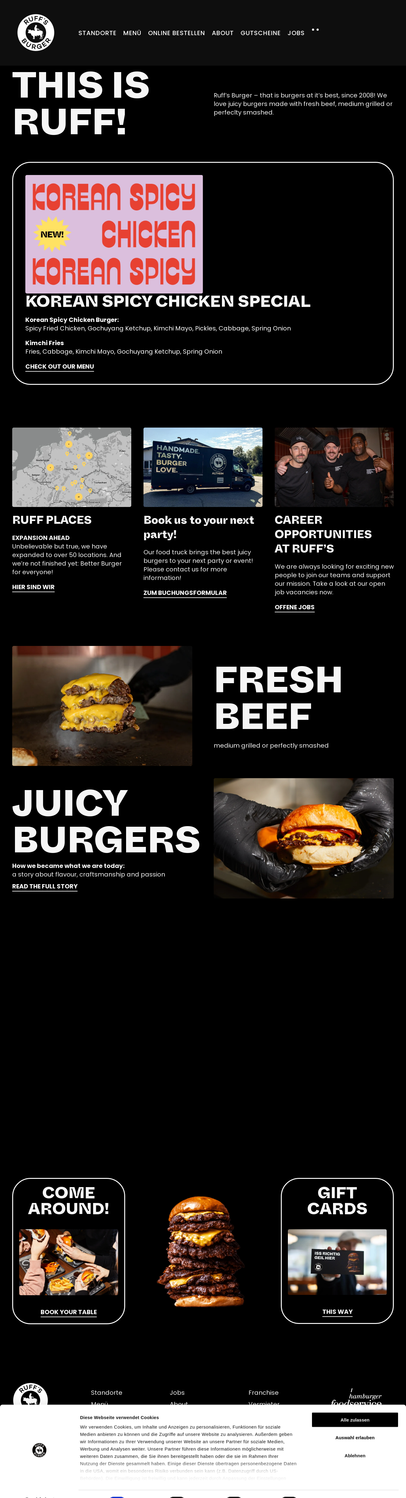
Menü (132, 33)
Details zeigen (324, 1486)
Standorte (97, 33)
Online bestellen (176, 33)
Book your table (69, 1312)
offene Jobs (295, 607)
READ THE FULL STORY (45, 886)
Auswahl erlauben (355, 1421)
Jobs (296, 33)
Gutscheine (261, 33)
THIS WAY (337, 1311)
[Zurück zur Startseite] (36, 32)
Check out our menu (59, 366)
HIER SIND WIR (33, 587)
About (223, 33)
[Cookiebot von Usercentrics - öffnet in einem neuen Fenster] (39, 1486)
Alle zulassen (354, 1403)
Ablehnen (355, 1439)
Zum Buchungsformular (185, 593)
